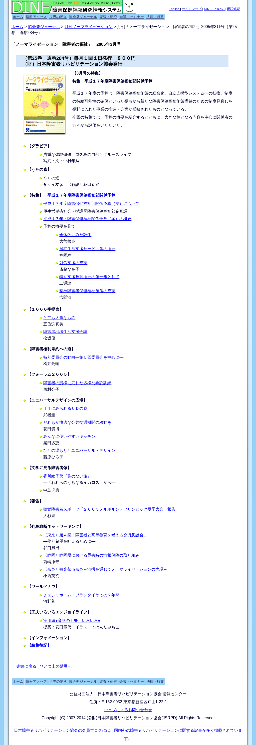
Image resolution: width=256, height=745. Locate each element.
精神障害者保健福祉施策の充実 (87, 291)
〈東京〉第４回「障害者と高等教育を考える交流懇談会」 (95, 535)
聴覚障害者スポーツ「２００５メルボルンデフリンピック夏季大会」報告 (109, 509)
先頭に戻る (26, 666)
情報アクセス (36, 17)
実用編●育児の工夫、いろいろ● (71, 620)
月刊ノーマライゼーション (89, 27)
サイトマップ (192, 9)
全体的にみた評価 (75, 235)
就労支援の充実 (73, 263)
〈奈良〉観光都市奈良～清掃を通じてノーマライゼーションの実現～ (105, 569)
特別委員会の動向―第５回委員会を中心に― (83, 357)
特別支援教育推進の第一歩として (89, 277)
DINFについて (214, 9)
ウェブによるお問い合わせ (128, 710)
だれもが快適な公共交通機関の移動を (77, 422)
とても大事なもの (59, 317)
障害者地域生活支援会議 (65, 331)
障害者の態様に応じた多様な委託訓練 (77, 383)
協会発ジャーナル (83, 17)
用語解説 (233, 9)
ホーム (18, 17)
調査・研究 (108, 17)
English (174, 9)
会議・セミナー (131, 17)
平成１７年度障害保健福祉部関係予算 (81, 195)
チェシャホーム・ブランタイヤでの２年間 (81, 595)
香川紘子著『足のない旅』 (67, 476)
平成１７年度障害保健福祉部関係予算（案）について (91, 203)
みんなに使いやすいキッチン (69, 436)
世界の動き (58, 17)
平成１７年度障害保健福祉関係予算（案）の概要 (87, 219)
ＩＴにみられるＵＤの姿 (65, 408)
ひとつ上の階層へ (56, 666)
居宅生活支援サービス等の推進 (87, 249)
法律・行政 (155, 17)
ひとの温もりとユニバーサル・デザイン (79, 450)
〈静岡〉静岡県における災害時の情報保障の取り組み (91, 555)
